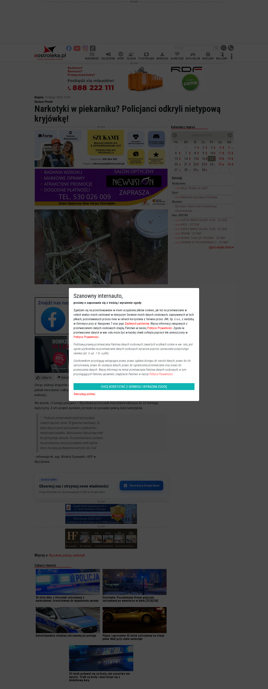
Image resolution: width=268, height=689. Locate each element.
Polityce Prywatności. (161, 374)
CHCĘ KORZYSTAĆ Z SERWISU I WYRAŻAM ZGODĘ (134, 387)
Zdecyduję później (84, 394)
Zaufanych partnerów (137, 323)
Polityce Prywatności (159, 328)
